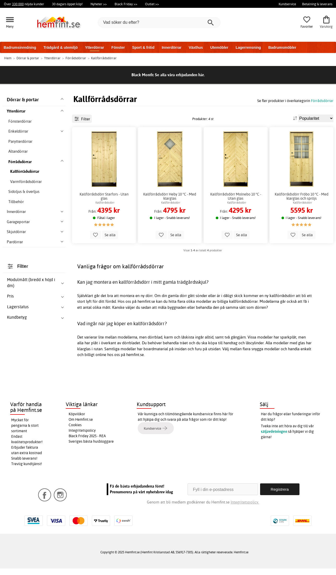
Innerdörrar (171, 47)
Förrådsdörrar (322, 100)
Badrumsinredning (20, 47)
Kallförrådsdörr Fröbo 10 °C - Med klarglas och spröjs (301, 220)
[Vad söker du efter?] (159, 22)
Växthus (196, 47)
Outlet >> (152, 4)
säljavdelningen (274, 438)
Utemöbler (219, 47)
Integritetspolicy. (245, 508)
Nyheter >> (99, 4)
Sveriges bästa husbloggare (91, 448)
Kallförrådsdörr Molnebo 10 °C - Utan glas (235, 220)
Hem (7, 58)
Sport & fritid (143, 47)
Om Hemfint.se (81, 426)
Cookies (75, 431)
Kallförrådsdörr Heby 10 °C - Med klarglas (169, 220)
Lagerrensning (248, 47)
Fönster (118, 47)
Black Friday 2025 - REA (87, 442)
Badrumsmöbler (282, 47)
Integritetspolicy (82, 437)
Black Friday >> (126, 4)
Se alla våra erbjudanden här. (180, 74)
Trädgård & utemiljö (60, 47)
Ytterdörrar (94, 47)
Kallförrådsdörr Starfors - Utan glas (104, 220)
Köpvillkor (77, 420)
